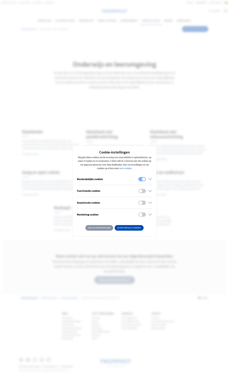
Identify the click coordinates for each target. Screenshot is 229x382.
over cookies (125, 168)
